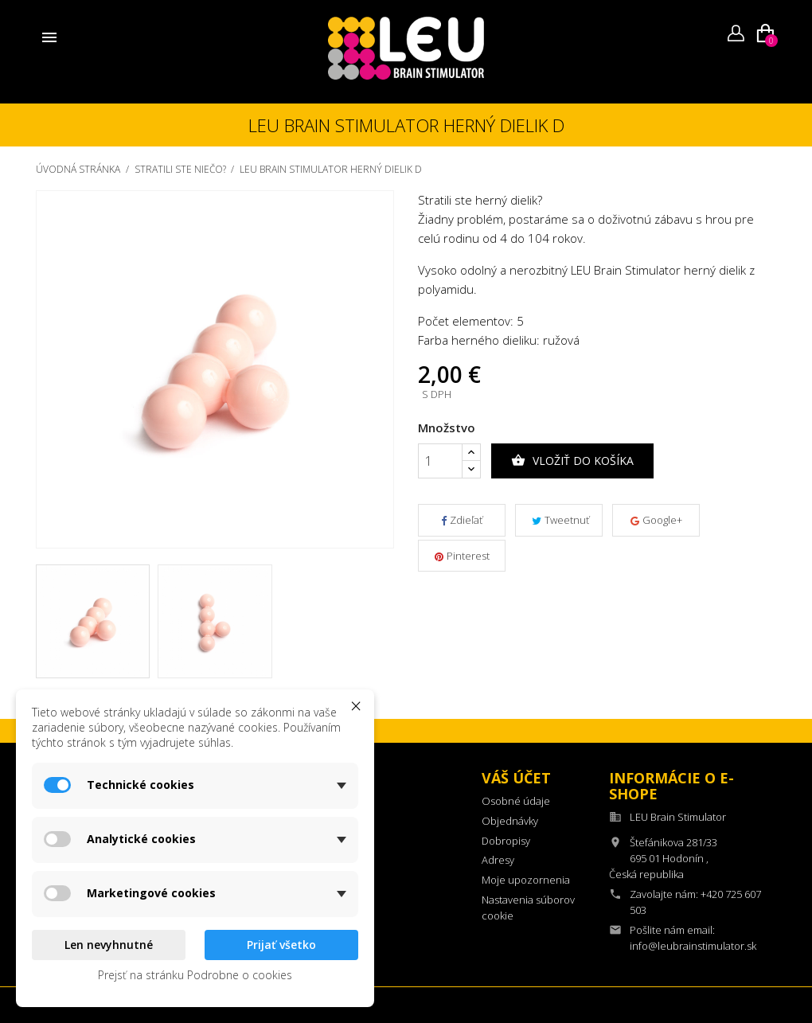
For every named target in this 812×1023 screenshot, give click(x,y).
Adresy (498, 860)
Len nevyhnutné (108, 944)
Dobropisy (506, 841)
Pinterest (462, 556)
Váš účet (516, 777)
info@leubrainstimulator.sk (693, 946)
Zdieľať (461, 520)
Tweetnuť (560, 520)
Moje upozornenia (526, 880)
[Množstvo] (440, 460)
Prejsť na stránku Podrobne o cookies (195, 974)
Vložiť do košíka (572, 461)
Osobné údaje (516, 801)
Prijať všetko (281, 944)
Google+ (656, 520)
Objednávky (510, 821)
